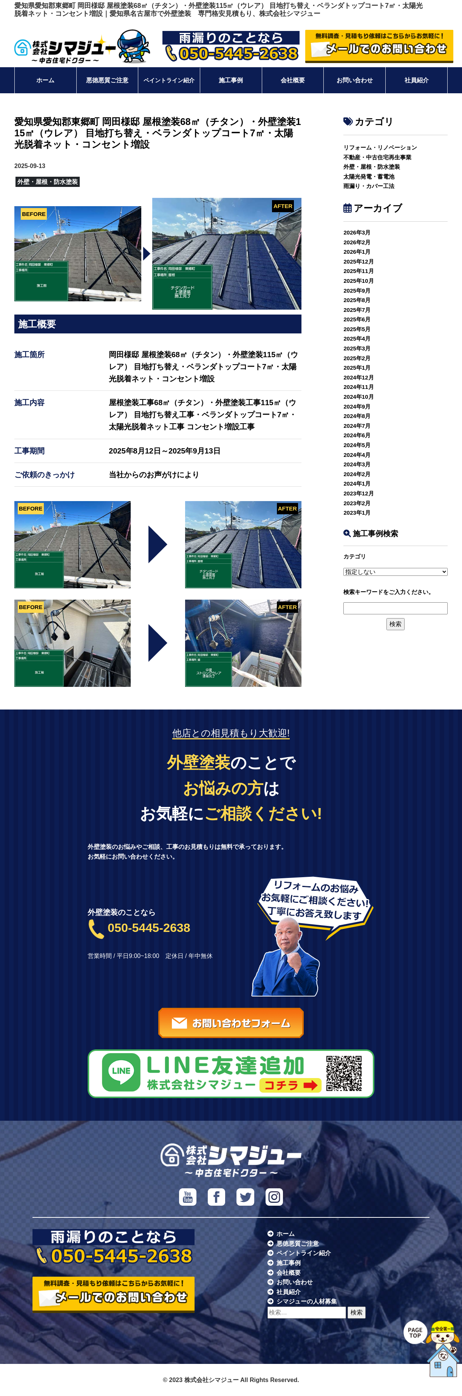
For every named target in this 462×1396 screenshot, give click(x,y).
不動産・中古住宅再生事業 (377, 157)
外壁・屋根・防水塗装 (371, 167)
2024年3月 (357, 464)
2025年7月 (357, 310)
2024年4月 (357, 455)
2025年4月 (357, 338)
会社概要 (293, 80)
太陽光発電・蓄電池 (368, 176)
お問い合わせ (355, 80)
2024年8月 (357, 416)
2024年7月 (357, 426)
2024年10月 (358, 396)
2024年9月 (357, 406)
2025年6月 (357, 319)
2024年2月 (357, 474)
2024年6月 (357, 435)
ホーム (45, 80)
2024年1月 (357, 483)
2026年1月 (357, 251)
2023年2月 (357, 503)
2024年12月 (358, 377)
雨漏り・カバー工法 (368, 186)
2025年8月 (357, 300)
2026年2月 (357, 242)
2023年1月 (357, 512)
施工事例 (231, 80)
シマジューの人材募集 (307, 1301)
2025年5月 (357, 329)
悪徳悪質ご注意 (107, 80)
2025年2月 (357, 358)
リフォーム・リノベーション (380, 147)
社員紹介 (417, 80)
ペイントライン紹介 (169, 80)
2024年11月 (358, 387)
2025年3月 (357, 348)
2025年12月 (358, 261)
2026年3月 (357, 232)
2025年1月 (357, 367)
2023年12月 (358, 493)
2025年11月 (358, 271)
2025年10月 (358, 281)
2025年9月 (357, 290)
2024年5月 (357, 445)
